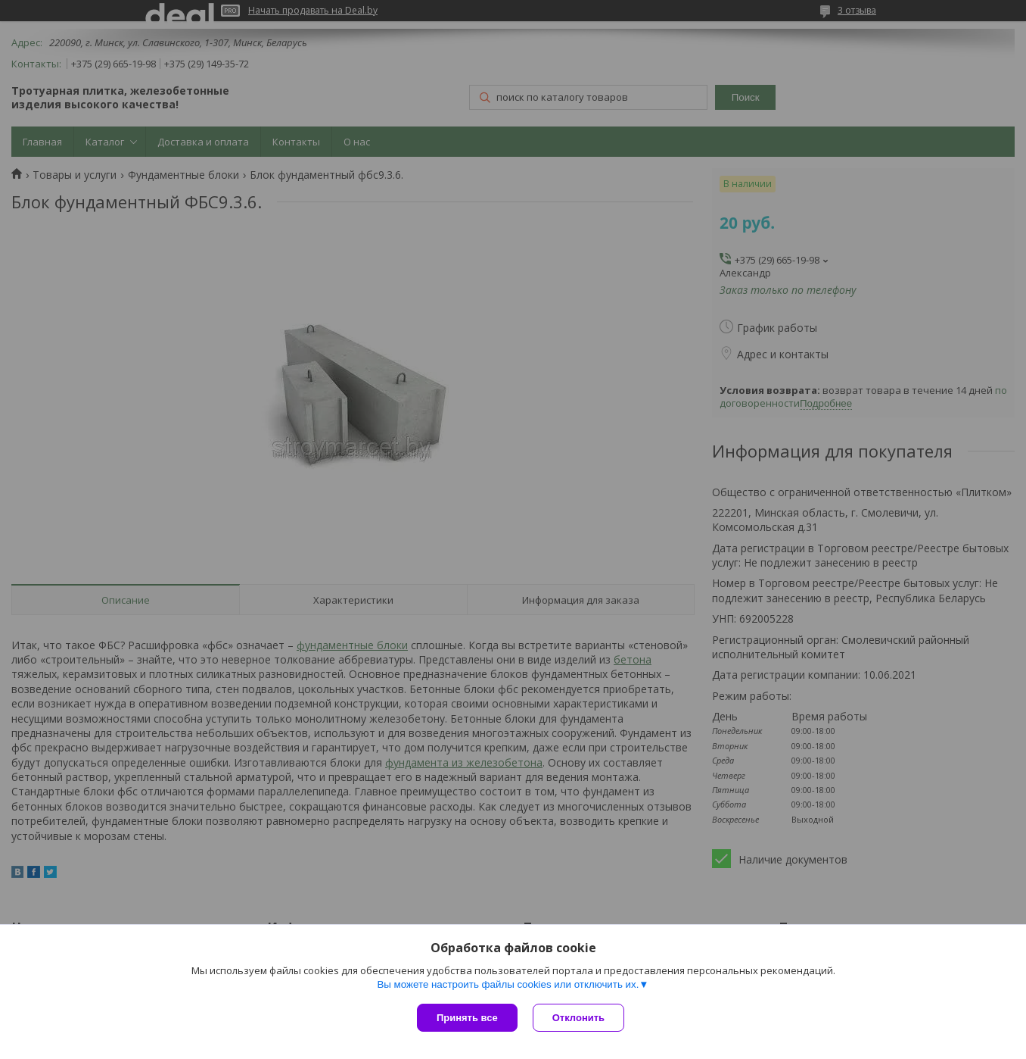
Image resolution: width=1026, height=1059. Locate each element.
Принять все (467, 1017)
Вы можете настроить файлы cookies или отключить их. (508, 984)
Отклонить (578, 1017)
